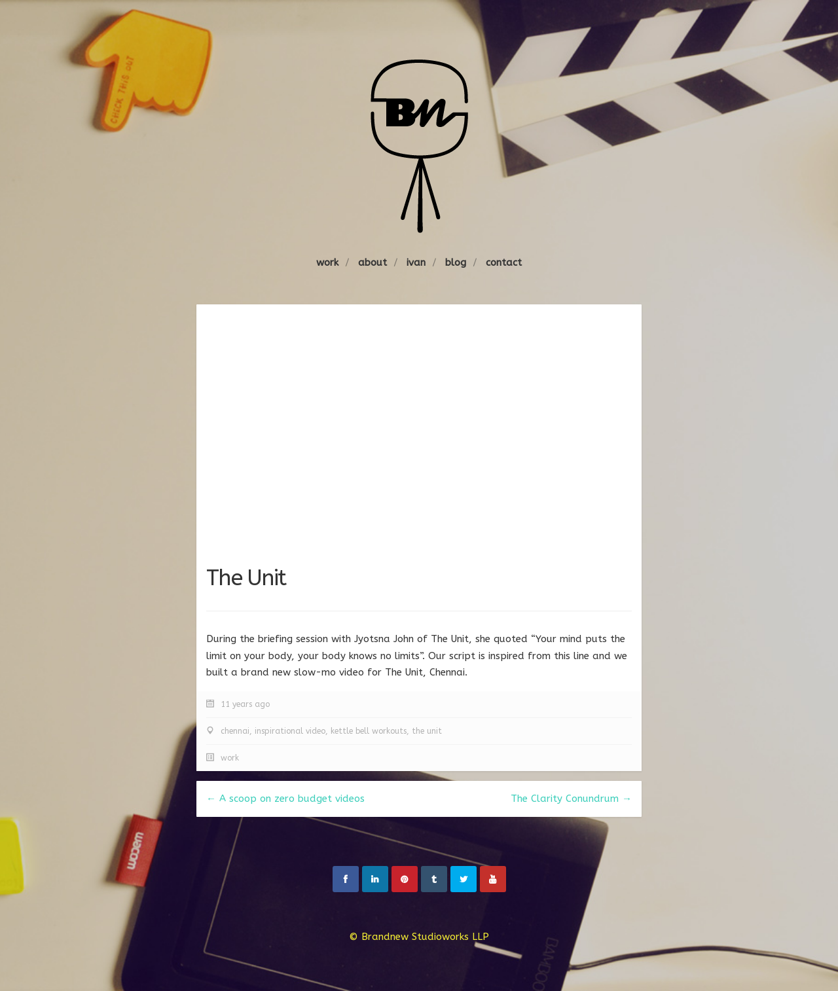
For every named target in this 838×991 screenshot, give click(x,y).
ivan (416, 262)
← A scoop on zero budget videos (285, 798)
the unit (427, 731)
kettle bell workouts (369, 731)
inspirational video (290, 731)
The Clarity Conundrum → (571, 798)
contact (504, 262)
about (372, 262)
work (327, 262)
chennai (235, 731)
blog (455, 262)
